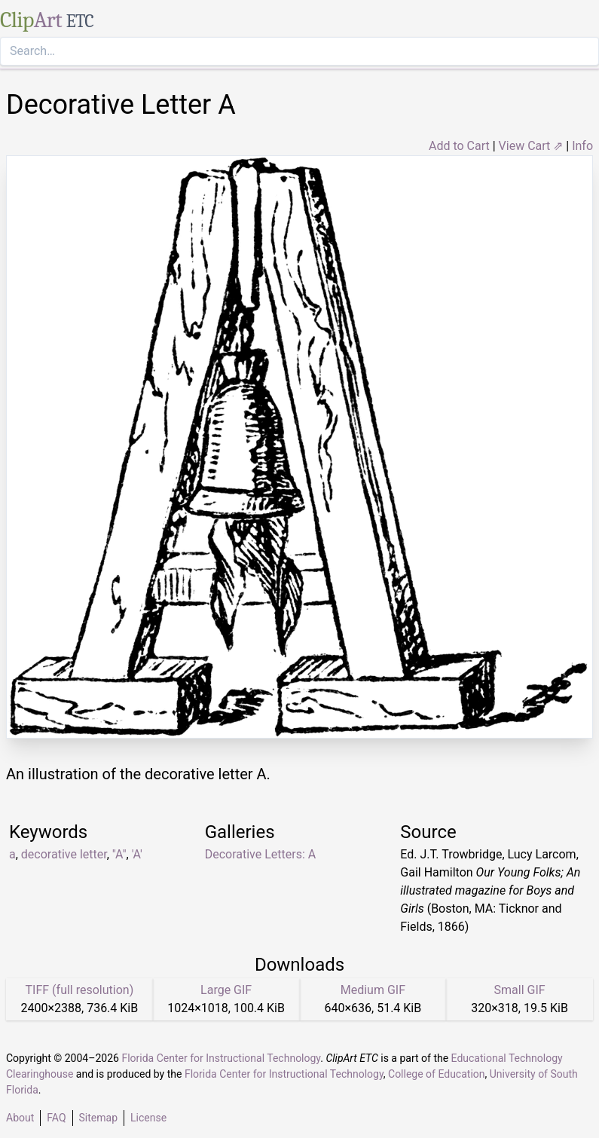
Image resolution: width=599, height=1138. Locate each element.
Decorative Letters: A (260, 854)
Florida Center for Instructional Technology (220, 1058)
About (20, 1118)
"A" (119, 854)
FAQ (56, 1118)
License (148, 1118)
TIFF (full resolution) (80, 990)
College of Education (436, 1074)
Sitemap (98, 1118)
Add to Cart (459, 146)
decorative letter (64, 854)
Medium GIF (373, 990)
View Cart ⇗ (531, 146)
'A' (137, 854)
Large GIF (226, 990)
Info (582, 146)
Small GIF (520, 990)
